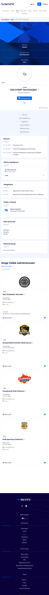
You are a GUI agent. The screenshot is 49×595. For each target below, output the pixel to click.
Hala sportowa (24, 128)
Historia (24, 115)
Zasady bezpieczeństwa (25, 568)
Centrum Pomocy (24, 588)
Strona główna (5, 19)
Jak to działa (24, 557)
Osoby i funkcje (24, 125)
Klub (17, 11)
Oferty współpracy (24, 118)
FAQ (24, 560)
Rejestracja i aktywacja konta (24, 565)
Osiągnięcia (24, 121)
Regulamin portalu (24, 562)
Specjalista (23, 11)
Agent (30, 11)
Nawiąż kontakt (24, 98)
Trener (13, 11)
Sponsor (35, 11)
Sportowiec (6, 11)
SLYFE (24, 580)
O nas (24, 583)
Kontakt (24, 585)
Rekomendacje (24, 132)
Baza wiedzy (43, 11)
